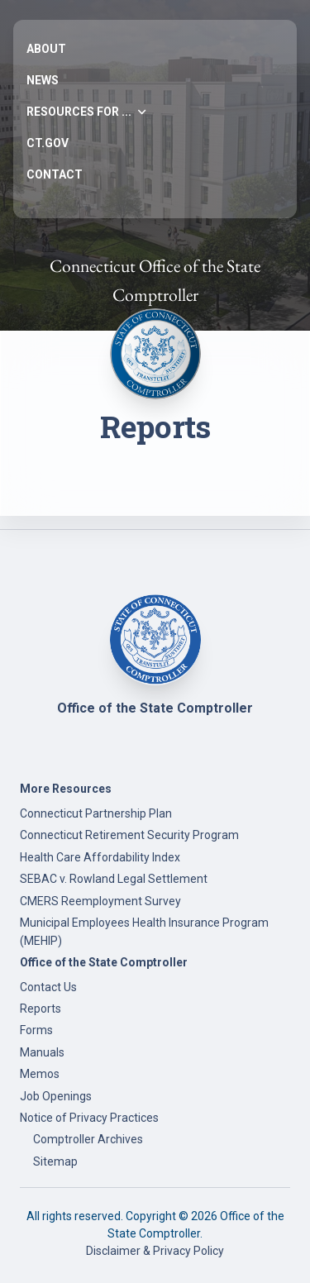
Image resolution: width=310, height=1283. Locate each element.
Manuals (42, 1052)
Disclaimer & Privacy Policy (155, 1250)
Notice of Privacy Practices (89, 1117)
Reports (40, 1008)
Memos (40, 1073)
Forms (36, 1030)
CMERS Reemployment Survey (100, 901)
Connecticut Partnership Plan (96, 813)
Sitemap (55, 1161)
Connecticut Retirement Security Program (129, 835)
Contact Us (48, 987)
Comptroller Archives (88, 1139)
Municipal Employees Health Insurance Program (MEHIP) (144, 931)
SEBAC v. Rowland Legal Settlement (113, 878)
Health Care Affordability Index (100, 857)
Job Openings (56, 1096)
